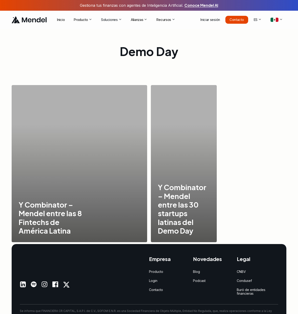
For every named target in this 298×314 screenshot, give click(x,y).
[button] (156, 271)
